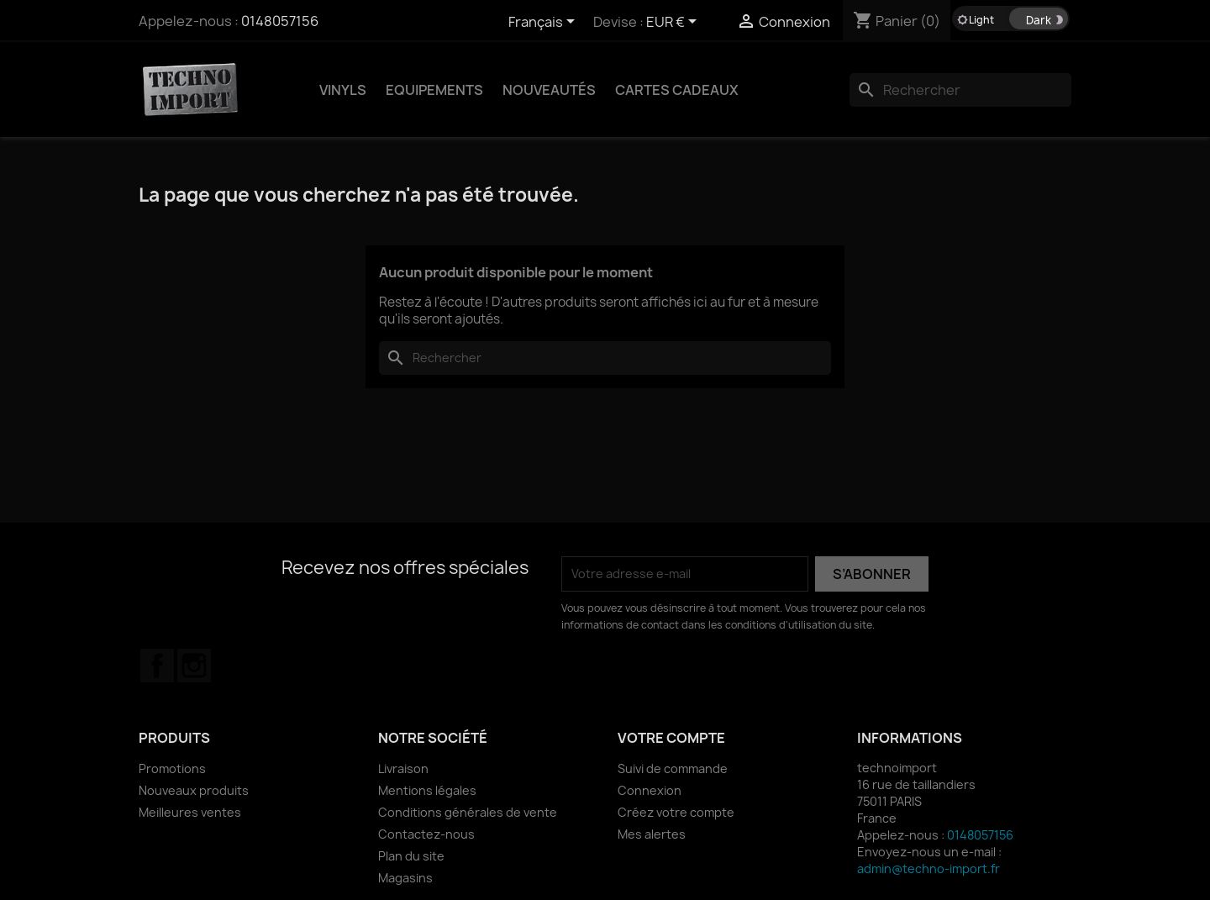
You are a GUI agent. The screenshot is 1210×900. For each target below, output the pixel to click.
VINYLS (342, 90)
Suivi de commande (673, 768)
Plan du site (411, 856)
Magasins (405, 878)
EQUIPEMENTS (434, 90)
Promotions (172, 768)
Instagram (194, 665)
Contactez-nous (426, 834)
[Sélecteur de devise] (674, 23)
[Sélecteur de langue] (544, 23)
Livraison (403, 768)
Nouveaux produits (194, 790)
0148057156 (279, 21)
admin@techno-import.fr (928, 868)
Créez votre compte (676, 812)
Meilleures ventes (190, 812)
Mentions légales (427, 790)
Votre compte (671, 738)
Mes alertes (652, 834)
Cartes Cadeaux (677, 90)
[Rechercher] (960, 90)
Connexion (649, 790)
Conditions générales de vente (467, 812)
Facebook (157, 665)
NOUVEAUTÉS (549, 90)
